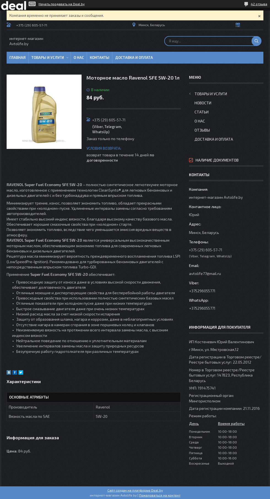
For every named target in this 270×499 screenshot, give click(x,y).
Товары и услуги (47, 57)
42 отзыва (259, 4)
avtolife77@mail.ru (205, 273)
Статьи (202, 112)
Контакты (99, 57)
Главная (17, 57)
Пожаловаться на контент (159, 495)
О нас (79, 57)
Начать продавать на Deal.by (62, 4)
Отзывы (202, 130)
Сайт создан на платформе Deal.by (135, 490)
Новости (203, 102)
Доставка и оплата (134, 57)
